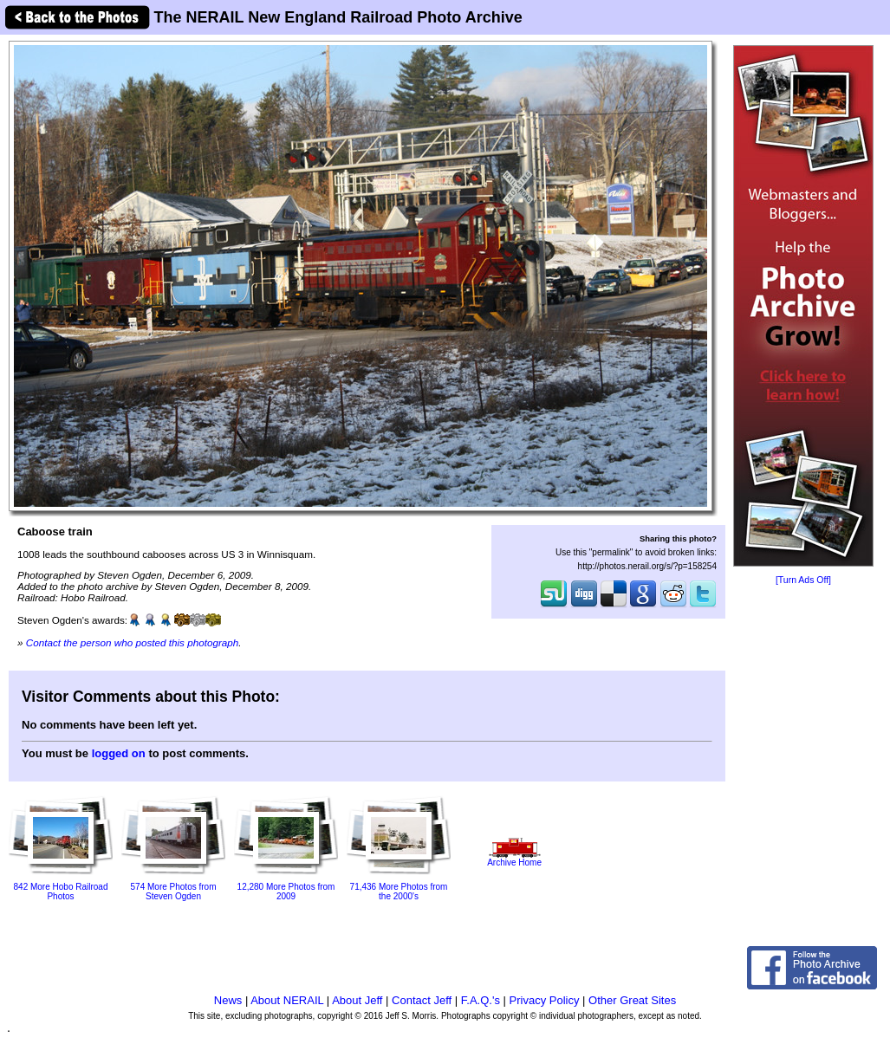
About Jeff (357, 1000)
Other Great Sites (632, 1000)
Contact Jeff (421, 1000)
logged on (119, 753)
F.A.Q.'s (480, 1000)
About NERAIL (286, 1000)
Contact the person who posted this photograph (132, 642)
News (228, 1000)
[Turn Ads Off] (803, 580)
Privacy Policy (545, 1000)
